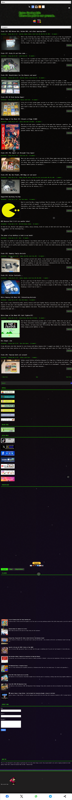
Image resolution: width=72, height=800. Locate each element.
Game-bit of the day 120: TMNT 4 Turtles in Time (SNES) (21, 647)
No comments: (54, 34)
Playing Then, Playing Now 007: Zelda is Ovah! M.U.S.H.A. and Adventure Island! (26, 638)
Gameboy (25, 34)
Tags (11, 569)
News (20, 199)
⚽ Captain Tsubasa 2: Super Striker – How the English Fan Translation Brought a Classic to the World (32, 693)
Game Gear (21, 34)
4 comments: (34, 357)
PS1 (44, 34)
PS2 (46, 34)
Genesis (29, 34)
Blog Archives (19, 569)
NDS (36, 256)
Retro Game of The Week (29, 121)
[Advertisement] (12, 523)
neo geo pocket (44, 177)
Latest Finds (35, 34)
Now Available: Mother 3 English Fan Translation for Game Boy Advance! (24, 656)
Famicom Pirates (22, 318)
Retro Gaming (24, 199)
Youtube (29, 224)
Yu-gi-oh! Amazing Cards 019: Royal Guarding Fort (20, 619)
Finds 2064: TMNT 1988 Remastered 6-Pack (17, 684)
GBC (26, 177)
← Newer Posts (4, 377)
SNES (49, 34)
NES (41, 34)
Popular (4, 569)
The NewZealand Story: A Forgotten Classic (18, 665)
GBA (24, 177)
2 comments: (59, 177)
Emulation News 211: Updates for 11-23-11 (18, 628)
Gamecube (25, 278)
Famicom (22, 99)
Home (37, 377)
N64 (39, 34)
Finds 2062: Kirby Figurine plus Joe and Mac (18, 674)
